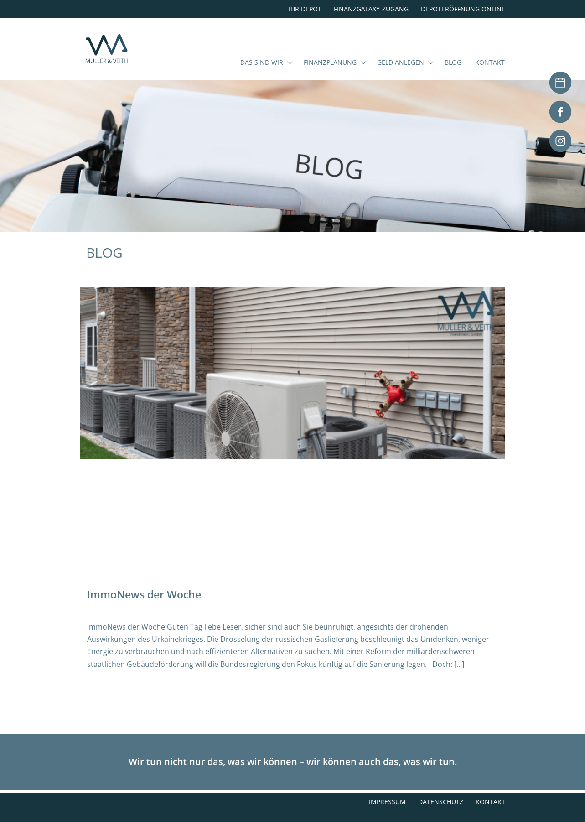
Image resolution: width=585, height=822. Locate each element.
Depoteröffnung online (463, 9)
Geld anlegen (400, 74)
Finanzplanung (330, 74)
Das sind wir (261, 74)
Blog (453, 74)
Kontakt (490, 74)
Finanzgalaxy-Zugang (371, 9)
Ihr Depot (305, 9)
